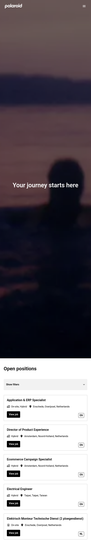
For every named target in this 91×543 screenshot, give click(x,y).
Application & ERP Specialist (26, 400)
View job (13, 414)
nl (81, 533)
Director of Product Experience (28, 430)
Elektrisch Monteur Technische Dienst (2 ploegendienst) (45, 518)
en (81, 415)
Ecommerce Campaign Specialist (29, 459)
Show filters (45, 384)
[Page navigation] (84, 6)
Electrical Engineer (19, 489)
